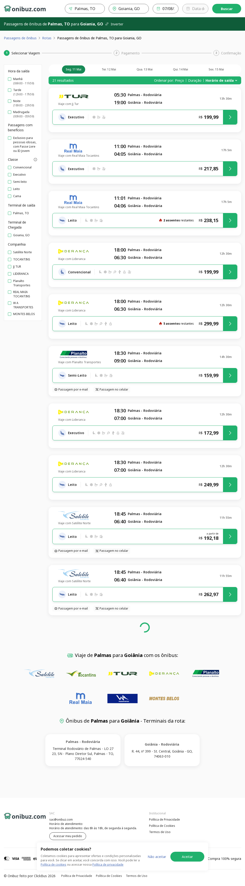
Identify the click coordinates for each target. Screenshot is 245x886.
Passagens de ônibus (20, 38)
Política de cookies (53, 865)
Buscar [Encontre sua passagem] (227, 8)
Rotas (46, 38)
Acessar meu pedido (67, 836)
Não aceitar (157, 856)
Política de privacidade (107, 865)
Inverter (114, 24)
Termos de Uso (160, 832)
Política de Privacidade (164, 819)
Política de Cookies (162, 826)
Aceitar (187, 856)
